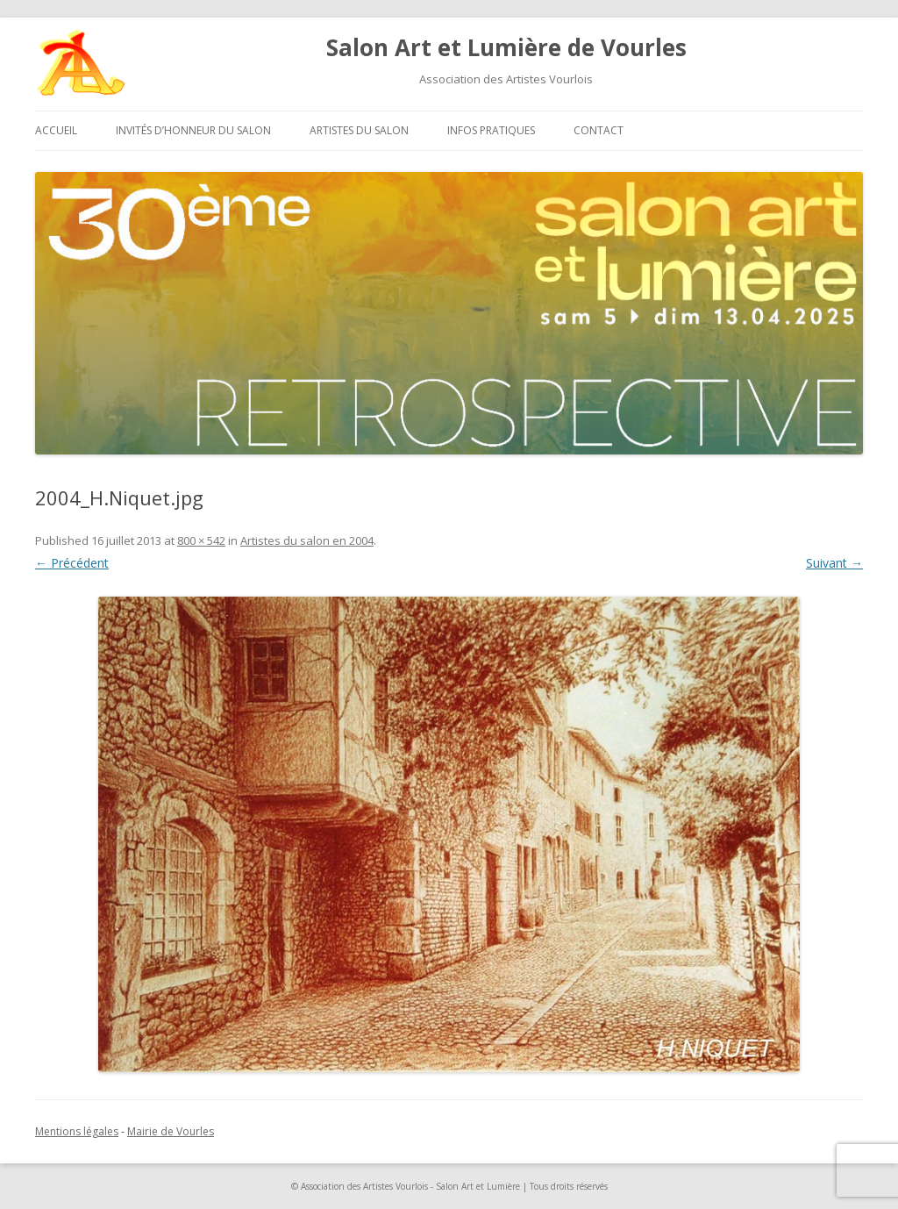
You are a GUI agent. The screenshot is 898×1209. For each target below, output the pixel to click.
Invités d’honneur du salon (193, 130)
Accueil (56, 130)
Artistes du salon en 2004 (307, 540)
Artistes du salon (359, 130)
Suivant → (834, 562)
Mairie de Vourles (170, 1131)
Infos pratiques (491, 130)
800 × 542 (201, 540)
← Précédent (72, 562)
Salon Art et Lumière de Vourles (506, 47)
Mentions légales (76, 1131)
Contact (599, 130)
